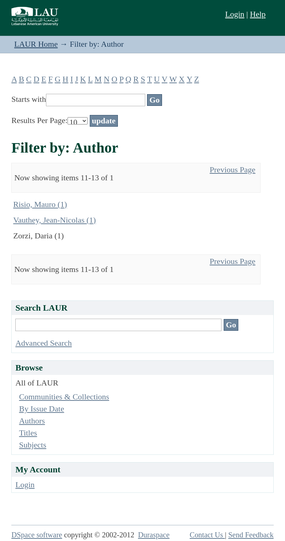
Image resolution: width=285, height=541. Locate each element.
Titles (28, 432)
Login (234, 14)
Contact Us (207, 535)
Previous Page (232, 169)
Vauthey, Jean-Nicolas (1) (54, 220)
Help (258, 14)
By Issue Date (41, 408)
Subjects (32, 444)
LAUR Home (36, 44)
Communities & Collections (64, 396)
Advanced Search (43, 343)
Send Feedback (250, 535)
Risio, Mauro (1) (40, 204)
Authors (32, 420)
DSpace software (36, 535)
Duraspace (153, 535)
